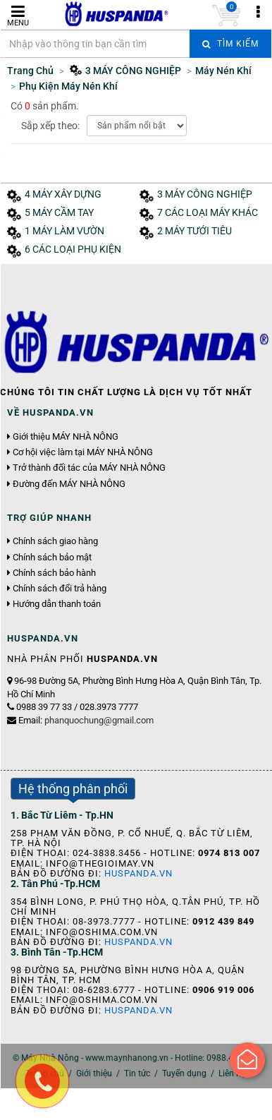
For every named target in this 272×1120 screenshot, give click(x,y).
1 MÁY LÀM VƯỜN (64, 231)
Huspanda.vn (138, 873)
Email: (86, 720)
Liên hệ (231, 1073)
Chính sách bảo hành (54, 573)
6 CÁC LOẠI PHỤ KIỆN (73, 249)
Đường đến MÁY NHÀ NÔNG (69, 484)
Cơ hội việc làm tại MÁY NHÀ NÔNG (83, 452)
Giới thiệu (94, 1073)
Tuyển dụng (184, 1073)
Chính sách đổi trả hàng (59, 589)
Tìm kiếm (230, 44)
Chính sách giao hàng (55, 541)
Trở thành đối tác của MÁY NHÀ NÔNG (89, 468)
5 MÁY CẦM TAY (59, 212)
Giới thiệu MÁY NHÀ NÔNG (65, 437)
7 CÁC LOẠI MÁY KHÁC (207, 212)
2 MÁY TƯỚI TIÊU (194, 231)
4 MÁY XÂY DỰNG (63, 194)
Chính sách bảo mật (52, 557)
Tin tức (137, 1073)
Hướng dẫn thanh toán (57, 604)
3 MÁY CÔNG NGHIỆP (204, 194)
